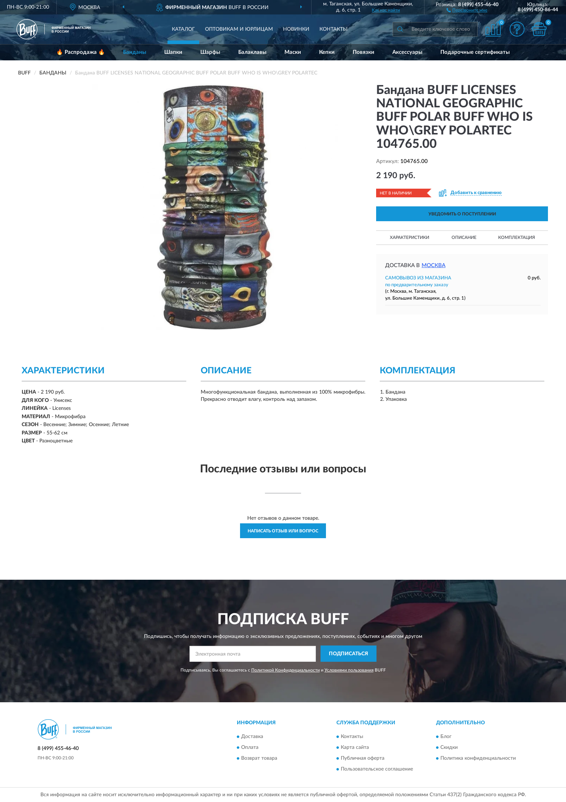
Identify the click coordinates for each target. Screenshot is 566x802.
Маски (292, 52)
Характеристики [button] (409, 237)
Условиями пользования (349, 670)
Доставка (252, 736)
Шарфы (210, 52)
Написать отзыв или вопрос (283, 531)
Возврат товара (259, 758)
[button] (467, 10)
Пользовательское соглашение (377, 769)
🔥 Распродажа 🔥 (80, 52)
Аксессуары (407, 52)
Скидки (449, 747)
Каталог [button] (183, 29)
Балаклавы (252, 52)
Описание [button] (464, 237)
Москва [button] (433, 265)
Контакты (333, 29)
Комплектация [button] (516, 237)
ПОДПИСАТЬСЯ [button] (348, 653)
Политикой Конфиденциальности (285, 670)
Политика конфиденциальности (478, 758)
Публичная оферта (362, 758)
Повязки (363, 52)
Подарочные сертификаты (475, 52)
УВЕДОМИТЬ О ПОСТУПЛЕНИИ (462, 214)
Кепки (327, 52)
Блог (446, 736)
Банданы (134, 52)
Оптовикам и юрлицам (239, 29)
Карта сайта (355, 747)
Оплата (249, 747)
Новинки (296, 29)
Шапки (173, 52)
